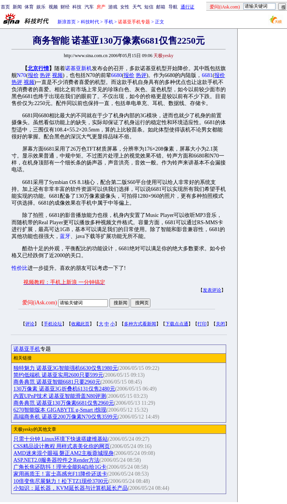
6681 (207, 75)
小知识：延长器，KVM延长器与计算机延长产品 (70, 488)
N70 (21, 75)
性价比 (19, 268)
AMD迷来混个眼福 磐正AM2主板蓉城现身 (63, 453)
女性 (124, 7)
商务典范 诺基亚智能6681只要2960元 (57, 382)
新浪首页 (66, 22)
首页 (5, 7)
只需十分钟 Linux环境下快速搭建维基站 (60, 439)
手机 (108, 22)
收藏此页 (80, 324)
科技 (77, 7)
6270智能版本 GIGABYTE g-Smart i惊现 (59, 410)
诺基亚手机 (26, 349)
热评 (45, 75)
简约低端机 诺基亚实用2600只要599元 (58, 375)
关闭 (220, 324)
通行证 (187, 7)
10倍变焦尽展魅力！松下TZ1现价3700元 (60, 481)
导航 (173, 7)
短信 (148, 7)
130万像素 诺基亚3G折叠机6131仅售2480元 (64, 389)
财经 (65, 7)
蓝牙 (65, 236)
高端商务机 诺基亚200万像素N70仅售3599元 (65, 417)
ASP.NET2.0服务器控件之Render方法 (56, 460)
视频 (53, 7)
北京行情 (38, 68)
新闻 (17, 7)
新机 (86, 68)
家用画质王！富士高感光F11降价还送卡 (60, 474)
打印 (202, 324)
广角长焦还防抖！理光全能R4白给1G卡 (59, 467)
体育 (29, 7)
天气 (137, 7)
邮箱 (160, 7)
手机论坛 (53, 324)
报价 (33, 75)
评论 (29, 324)
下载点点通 (176, 324)
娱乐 (41, 7)
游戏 (112, 7)
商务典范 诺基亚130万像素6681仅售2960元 (63, 403)
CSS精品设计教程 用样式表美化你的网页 (61, 446)
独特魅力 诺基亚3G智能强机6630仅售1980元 (65, 368)
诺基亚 (73, 68)
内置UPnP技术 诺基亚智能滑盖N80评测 (59, 396)
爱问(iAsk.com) (39, 302)
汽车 (89, 7)
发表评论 (212, 290)
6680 (116, 75)
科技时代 (90, 22)
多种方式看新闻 (140, 324)
